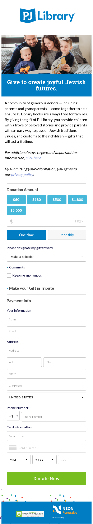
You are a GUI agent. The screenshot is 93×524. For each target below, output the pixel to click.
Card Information (19, 427)
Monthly (67, 235)
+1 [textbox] (11, 415)
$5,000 (16, 210)
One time (26, 235)
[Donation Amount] (49, 221)
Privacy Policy (58, 517)
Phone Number (17, 408)
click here (33, 158)
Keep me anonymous (27, 275)
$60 (16, 199)
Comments (16, 267)
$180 (36, 199)
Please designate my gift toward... (31, 248)
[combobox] (13, 415)
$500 (57, 199)
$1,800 (77, 199)
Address (13, 342)
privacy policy (22, 174)
